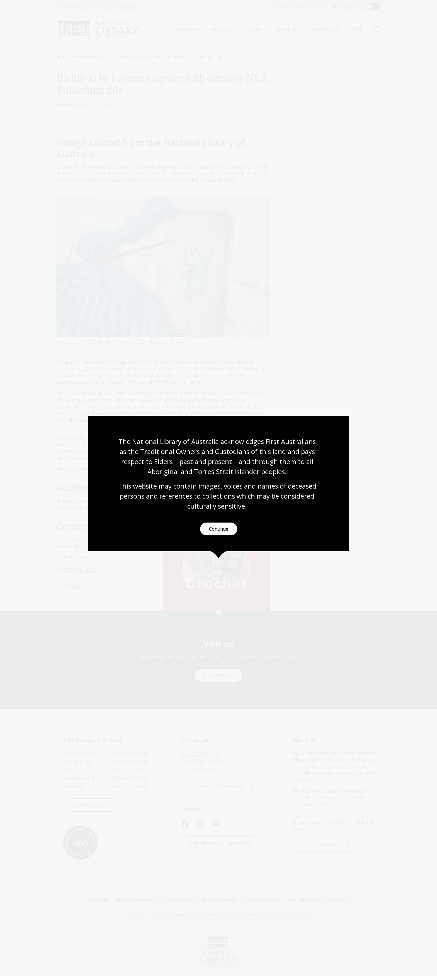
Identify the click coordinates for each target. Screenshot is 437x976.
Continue (218, 529)
